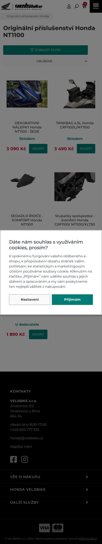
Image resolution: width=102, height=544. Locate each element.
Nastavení (30, 299)
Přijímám (72, 299)
